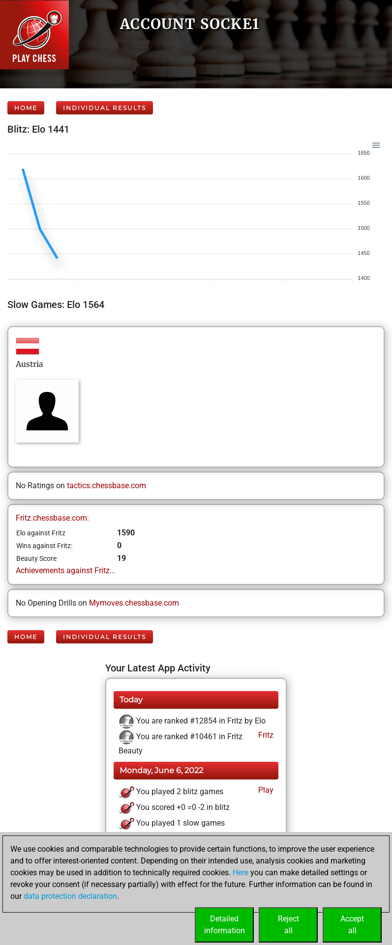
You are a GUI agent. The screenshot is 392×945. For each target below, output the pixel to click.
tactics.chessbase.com (106, 485)
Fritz (264, 735)
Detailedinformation (224, 924)
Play (264, 790)
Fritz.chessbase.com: (52, 518)
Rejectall (288, 924)
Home (25, 107)
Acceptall (352, 924)
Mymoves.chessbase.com (134, 603)
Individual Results (104, 107)
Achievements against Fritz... (66, 570)
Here (240, 872)
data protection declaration (70, 896)
